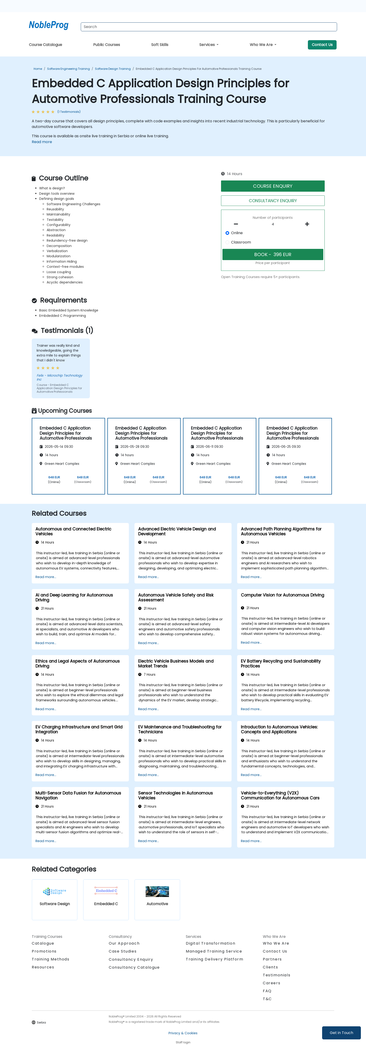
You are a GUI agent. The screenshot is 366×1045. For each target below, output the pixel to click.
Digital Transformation (210, 943)
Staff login (183, 1042)
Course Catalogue (45, 44)
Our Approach (124, 943)
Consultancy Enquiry (131, 959)
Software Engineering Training (68, 69)
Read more (42, 142)
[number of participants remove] (237, 224)
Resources (43, 967)
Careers (271, 983)
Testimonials (276, 975)
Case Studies (123, 951)
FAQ (267, 991)
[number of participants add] (308, 224)
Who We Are (262, 44)
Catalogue (43, 943)
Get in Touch (341, 1032)
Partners (272, 959)
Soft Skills (159, 44)
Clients (270, 967)
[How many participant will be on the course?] (273, 224)
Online (237, 233)
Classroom (241, 242)
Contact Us (322, 44)
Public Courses (106, 44)
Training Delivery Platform (214, 959)
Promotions (44, 951)
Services (207, 44)
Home (38, 69)
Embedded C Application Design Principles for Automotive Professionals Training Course (198, 69)
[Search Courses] (209, 26)
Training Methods (51, 959)
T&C (267, 999)
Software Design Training (113, 69)
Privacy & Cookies (183, 1033)
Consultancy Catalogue (134, 967)
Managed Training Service (214, 951)
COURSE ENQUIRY (272, 186)
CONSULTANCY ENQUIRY (273, 201)
